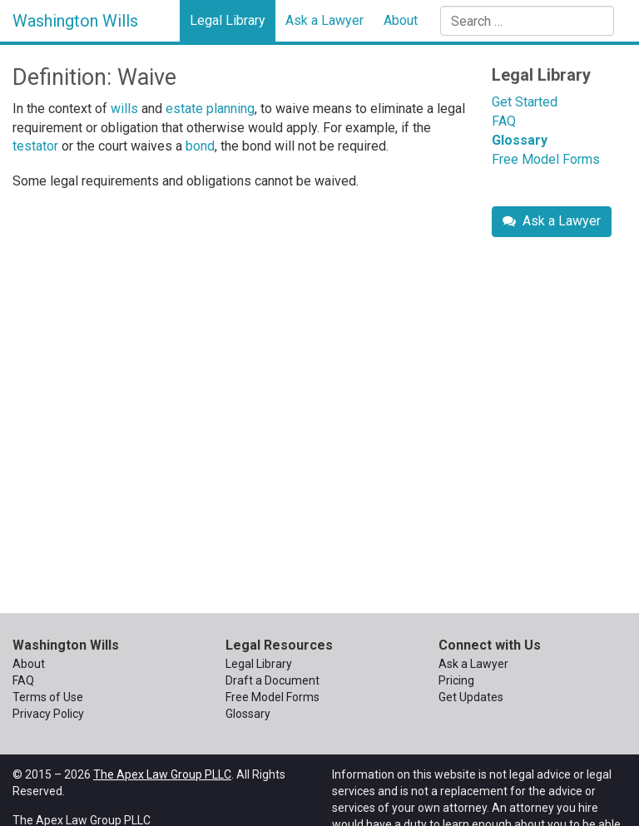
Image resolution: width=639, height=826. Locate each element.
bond (200, 146)
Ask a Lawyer (324, 20)
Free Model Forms (546, 159)
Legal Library (227, 20)
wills (124, 108)
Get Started (524, 102)
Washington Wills (75, 21)
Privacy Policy (48, 713)
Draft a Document (272, 680)
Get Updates (470, 697)
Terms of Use (47, 697)
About (401, 20)
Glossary (519, 140)
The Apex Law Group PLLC (162, 774)
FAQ (504, 121)
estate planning (210, 108)
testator (35, 146)
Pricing (456, 680)
